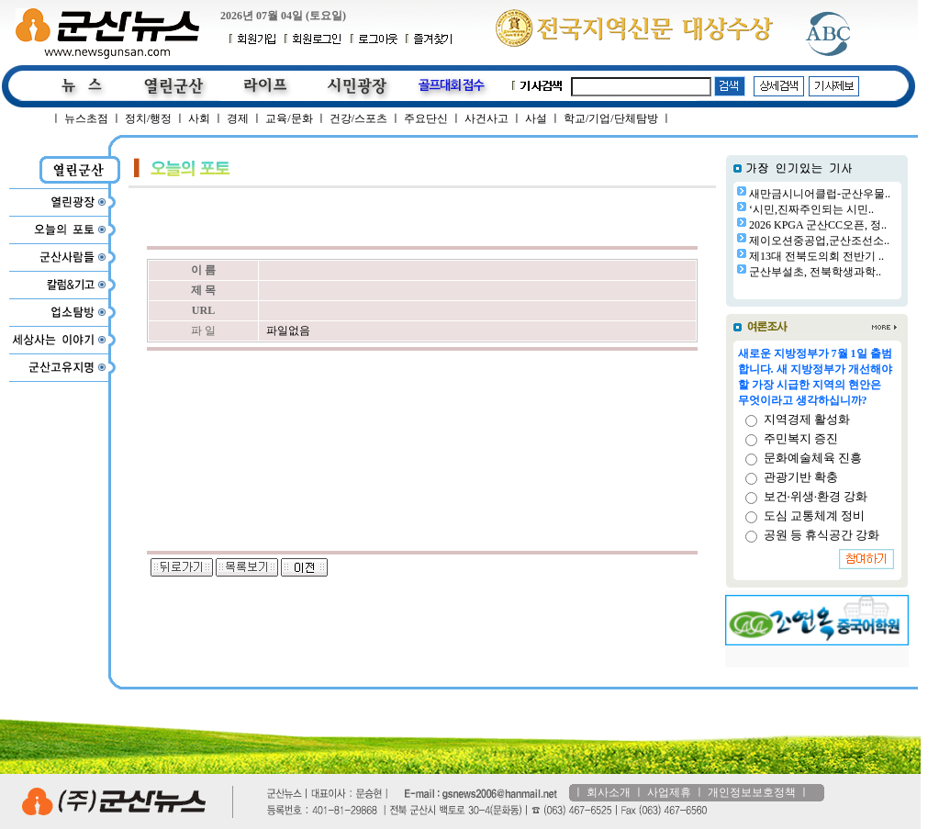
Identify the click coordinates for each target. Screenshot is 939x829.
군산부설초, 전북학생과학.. (815, 271)
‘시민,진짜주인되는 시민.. (811, 209)
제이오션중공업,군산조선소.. (819, 240)
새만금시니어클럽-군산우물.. (819, 193)
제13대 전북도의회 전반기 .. (816, 256)
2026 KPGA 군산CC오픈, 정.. (818, 224)
